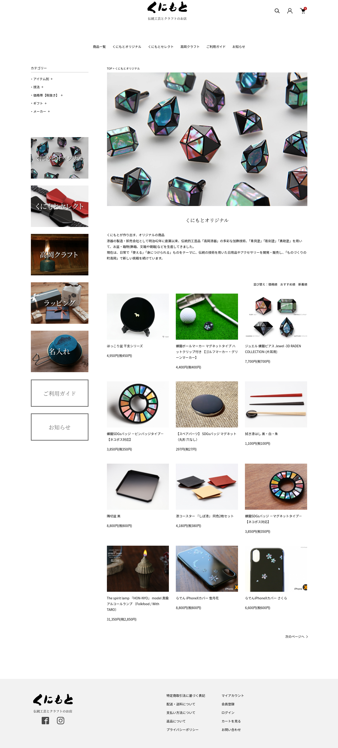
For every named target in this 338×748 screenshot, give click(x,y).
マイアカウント (233, 695)
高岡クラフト (190, 46)
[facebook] (45, 720)
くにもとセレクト (161, 46)
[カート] (302, 18)
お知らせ (238, 46)
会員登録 (228, 704)
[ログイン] (290, 18)
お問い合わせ (231, 729)
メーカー (41, 111)
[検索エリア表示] (277, 18)
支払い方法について (181, 712)
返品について (176, 721)
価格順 (272, 284)
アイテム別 (43, 79)
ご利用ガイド (216, 46)
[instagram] (60, 720)
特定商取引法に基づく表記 (186, 695)
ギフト (40, 103)
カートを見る (231, 721)
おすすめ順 (287, 284)
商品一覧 (99, 46)
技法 (38, 87)
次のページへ (295, 636)
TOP (109, 68)
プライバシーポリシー (183, 729)
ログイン (228, 712)
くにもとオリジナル (126, 46)
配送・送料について (181, 704)
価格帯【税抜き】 (48, 95)
